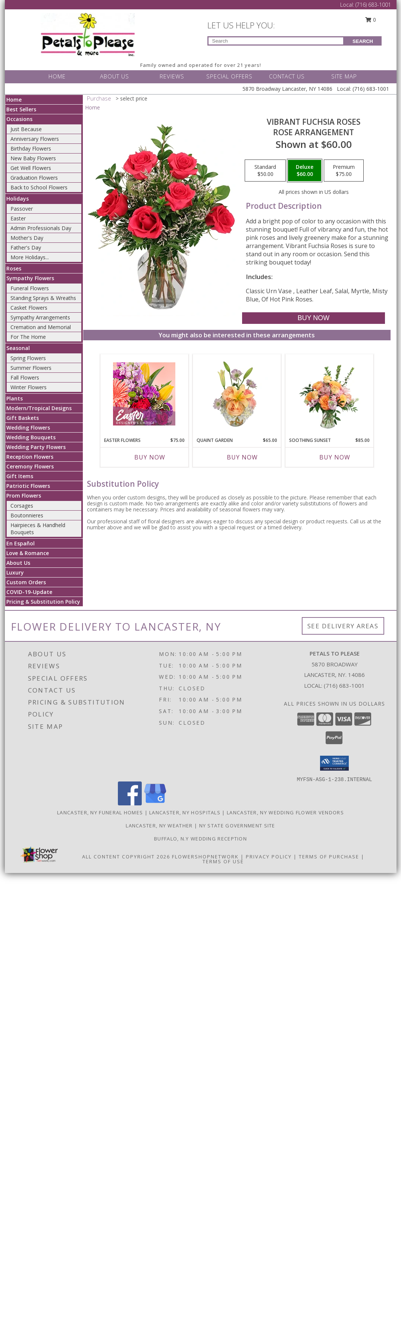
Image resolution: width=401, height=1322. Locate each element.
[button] (334, 763)
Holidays (17, 198)
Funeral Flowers (29, 288)
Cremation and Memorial (40, 327)
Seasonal (18, 348)
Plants (14, 398)
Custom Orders (26, 582)
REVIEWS (172, 76)
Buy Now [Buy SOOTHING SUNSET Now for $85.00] (334, 457)
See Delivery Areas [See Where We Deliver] (343, 626)
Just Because (26, 129)
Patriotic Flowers (28, 485)
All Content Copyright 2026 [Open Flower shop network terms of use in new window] (126, 856)
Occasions (19, 119)
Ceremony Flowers (30, 466)
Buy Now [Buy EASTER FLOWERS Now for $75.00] (149, 457)
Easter (18, 218)
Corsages (21, 505)
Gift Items (19, 476)
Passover (21, 208)
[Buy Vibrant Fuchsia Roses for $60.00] (313, 318)
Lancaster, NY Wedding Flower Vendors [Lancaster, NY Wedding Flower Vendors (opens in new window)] (285, 812)
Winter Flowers (28, 387)
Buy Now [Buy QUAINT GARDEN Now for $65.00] (242, 457)
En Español (20, 543)
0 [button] (370, 19)
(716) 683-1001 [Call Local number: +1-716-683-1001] (373, 4)
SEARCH (363, 41)
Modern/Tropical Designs (39, 408)
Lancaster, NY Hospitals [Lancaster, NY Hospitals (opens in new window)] (184, 812)
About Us (18, 562)
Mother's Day (26, 237)
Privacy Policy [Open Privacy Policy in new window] (269, 856)
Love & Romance (27, 553)
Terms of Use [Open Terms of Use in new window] (223, 861)
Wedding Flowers (28, 427)
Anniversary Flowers (34, 138)
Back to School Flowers (39, 187)
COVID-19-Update (29, 591)
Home (14, 99)
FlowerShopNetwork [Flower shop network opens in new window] (205, 856)
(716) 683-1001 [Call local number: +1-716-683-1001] (344, 685)
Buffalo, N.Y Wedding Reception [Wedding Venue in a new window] (200, 838)
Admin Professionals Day (40, 228)
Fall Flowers (24, 377)
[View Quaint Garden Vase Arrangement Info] (237, 393)
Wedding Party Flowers (36, 447)
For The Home (28, 336)
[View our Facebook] (130, 803)
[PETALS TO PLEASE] (88, 33)
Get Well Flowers (30, 167)
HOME (57, 76)
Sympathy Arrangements (40, 317)
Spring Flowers (28, 358)
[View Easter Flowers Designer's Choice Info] (144, 394)
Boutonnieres (26, 515)
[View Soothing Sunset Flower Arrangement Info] (329, 393)
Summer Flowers (30, 367)
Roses (13, 268)
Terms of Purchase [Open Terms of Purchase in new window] (329, 856)
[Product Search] (275, 41)
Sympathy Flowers (30, 278)
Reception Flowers (29, 456)
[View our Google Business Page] (155, 803)
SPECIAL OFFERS (229, 76)
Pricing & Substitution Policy (43, 601)
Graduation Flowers (34, 177)
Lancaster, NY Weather (159, 825)
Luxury (15, 572)
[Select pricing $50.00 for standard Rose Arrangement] (265, 171)
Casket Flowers (28, 307)
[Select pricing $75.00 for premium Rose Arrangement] (343, 171)
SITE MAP (344, 76)
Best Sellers (21, 109)
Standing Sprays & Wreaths (43, 297)
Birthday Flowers (30, 148)
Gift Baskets (22, 417)
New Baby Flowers (33, 158)
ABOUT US (114, 76)
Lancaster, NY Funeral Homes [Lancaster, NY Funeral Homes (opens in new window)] (100, 812)
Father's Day (25, 247)
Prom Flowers (23, 495)
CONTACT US (287, 76)
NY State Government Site (237, 825)
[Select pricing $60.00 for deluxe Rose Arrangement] (304, 171)
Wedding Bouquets (31, 437)
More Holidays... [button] (29, 257)
